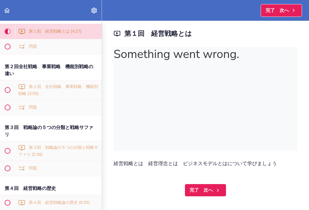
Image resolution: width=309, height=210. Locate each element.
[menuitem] (94, 10)
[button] (7, 10)
